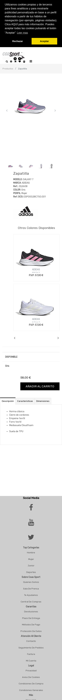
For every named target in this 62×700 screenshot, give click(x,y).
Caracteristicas (25, 400)
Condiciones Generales (31, 689)
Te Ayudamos (31, 594)
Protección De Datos (31, 630)
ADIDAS (36, 268)
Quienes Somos (31, 581)
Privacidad (31, 669)
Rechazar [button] (17, 41)
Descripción (8, 400)
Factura (31, 653)
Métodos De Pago (31, 623)
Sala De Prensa (31, 587)
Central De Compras (31, 600)
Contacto (31, 640)
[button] (6, 109)
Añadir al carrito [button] (40, 385)
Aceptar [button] (44, 41)
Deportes (31, 571)
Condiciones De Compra (31, 682)
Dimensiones (42, 400)
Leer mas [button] (22, 32)
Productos (7, 67)
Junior (31, 564)
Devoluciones (31, 610)
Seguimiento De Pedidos (31, 646)
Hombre (31, 551)
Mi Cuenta (31, 659)
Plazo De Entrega (31, 617)
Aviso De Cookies (31, 676)
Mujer (31, 558)
